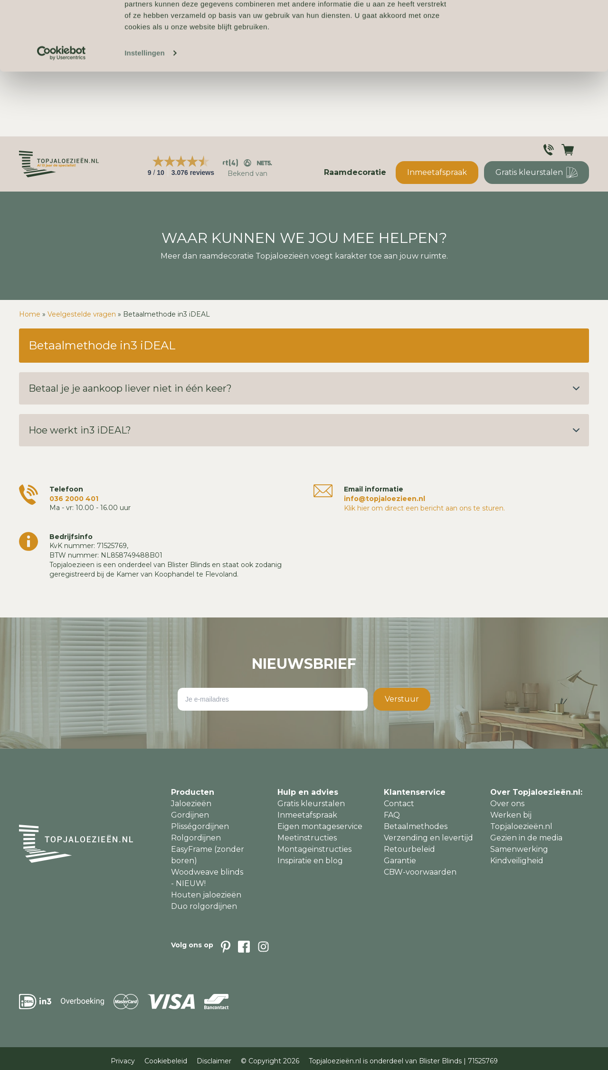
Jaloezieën (191, 803)
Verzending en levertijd (428, 837)
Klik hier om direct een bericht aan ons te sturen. (424, 508)
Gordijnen (190, 814)
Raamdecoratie (355, 172)
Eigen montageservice (319, 826)
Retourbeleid (409, 849)
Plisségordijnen (200, 826)
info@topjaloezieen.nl (384, 498)
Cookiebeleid (165, 1061)
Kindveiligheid (516, 860)
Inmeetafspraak (437, 172)
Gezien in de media (526, 837)
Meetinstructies (307, 837)
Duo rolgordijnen (204, 906)
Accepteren (529, 23)
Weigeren (529, 52)
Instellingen (144, 118)
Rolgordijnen (196, 837)
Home (29, 314)
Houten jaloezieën (206, 894)
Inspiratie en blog (310, 860)
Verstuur (402, 699)
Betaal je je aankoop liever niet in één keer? (304, 388)
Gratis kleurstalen (536, 172)
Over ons (507, 803)
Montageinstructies (314, 849)
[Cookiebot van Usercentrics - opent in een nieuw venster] (61, 118)
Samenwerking (519, 849)
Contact (399, 803)
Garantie (400, 860)
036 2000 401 (73, 498)
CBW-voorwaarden (420, 872)
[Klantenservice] (548, 149)
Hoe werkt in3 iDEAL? (304, 430)
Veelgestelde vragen (82, 314)
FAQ (392, 814)
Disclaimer (214, 1061)
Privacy (123, 1061)
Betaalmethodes (415, 826)
